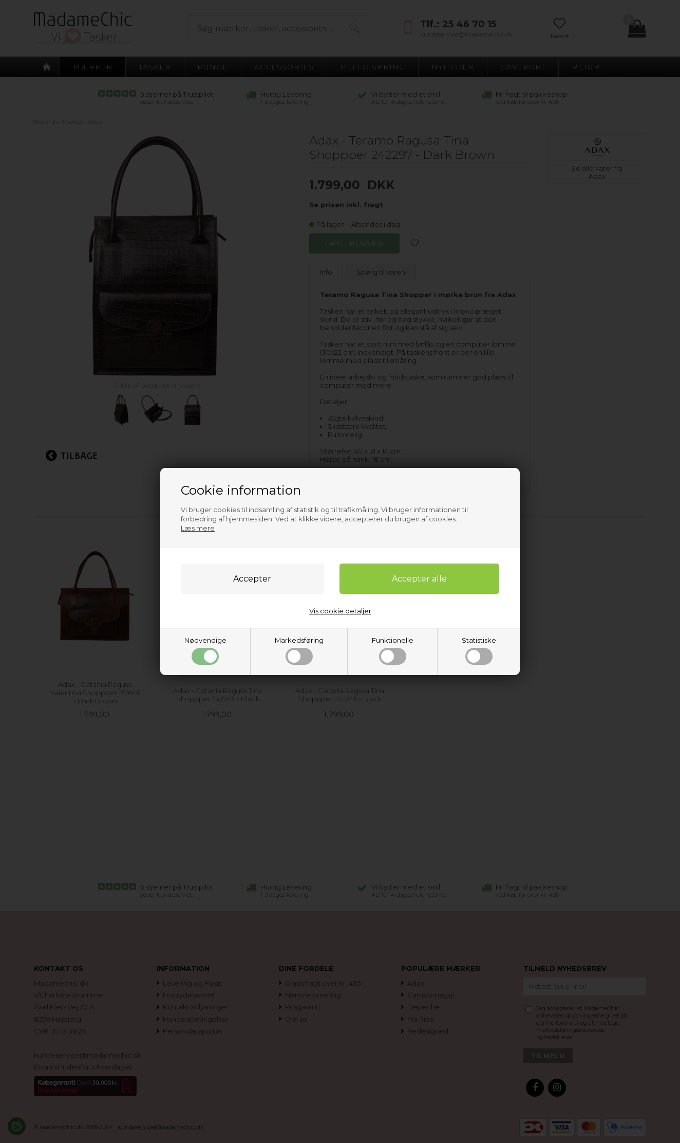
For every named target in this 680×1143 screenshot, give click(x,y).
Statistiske (479, 650)
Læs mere (198, 528)
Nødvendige (205, 650)
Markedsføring (299, 650)
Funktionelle (392, 650)
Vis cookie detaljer (340, 611)
